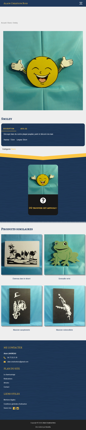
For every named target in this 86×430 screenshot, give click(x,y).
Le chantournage (9, 375)
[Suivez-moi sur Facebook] (14, 408)
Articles (6, 383)
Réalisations (8, 379)
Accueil (3, 23)
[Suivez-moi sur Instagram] (18, 408)
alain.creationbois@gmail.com (17, 362)
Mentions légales (9, 400)
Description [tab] (8, 129)
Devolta (48, 427)
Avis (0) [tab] (23, 129)
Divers (10, 23)
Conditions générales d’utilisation (15, 404)
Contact (6, 387)
